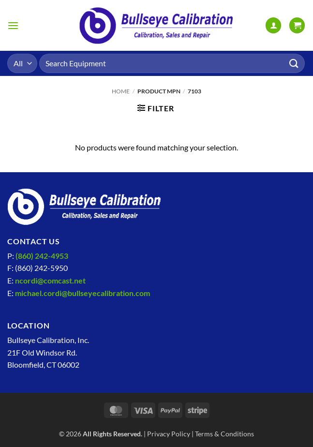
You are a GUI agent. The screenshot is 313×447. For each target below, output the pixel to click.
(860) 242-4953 (41, 255)
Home (121, 91)
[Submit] (294, 63)
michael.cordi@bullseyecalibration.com (82, 293)
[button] (13, 25)
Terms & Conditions (224, 434)
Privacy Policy (168, 434)
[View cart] (297, 25)
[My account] (273, 25)
